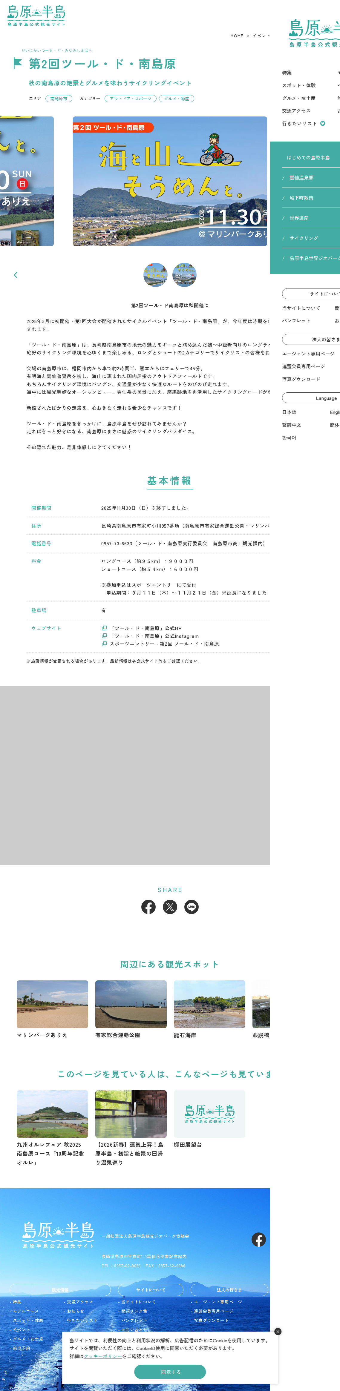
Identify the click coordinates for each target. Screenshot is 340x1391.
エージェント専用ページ (218, 1302)
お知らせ (76, 1311)
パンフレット (134, 1320)
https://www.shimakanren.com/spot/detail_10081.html (209, 1009)
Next (324, 275)
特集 (17, 1302)
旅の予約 (21, 1348)
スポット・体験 (28, 1320)
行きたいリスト (82, 1320)
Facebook (148, 907)
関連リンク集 (134, 1311)
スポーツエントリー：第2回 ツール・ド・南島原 (164, 643)
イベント (261, 36)
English (286, 1311)
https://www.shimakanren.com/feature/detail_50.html (131, 1128)
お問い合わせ (134, 1329)
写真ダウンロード (211, 1320)
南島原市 (58, 99)
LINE (191, 907)
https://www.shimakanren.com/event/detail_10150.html (52, 1128)
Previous (16, 275)
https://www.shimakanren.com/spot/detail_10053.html (288, 1009)
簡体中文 (287, 1329)
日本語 (285, 1302)
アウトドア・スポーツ (130, 99)
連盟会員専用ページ (213, 1311)
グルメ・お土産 (28, 1339)
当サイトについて (139, 1302)
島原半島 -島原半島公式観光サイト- (36, 15)
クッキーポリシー (103, 1356)
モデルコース (26, 1311)
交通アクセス (80, 1302)
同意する (171, 1371)
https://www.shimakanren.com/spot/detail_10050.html (131, 1009)
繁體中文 (287, 1320)
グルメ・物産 (176, 99)
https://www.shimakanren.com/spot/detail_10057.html (209, 1119)
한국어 (285, 1339)
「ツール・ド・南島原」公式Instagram (154, 635)
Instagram (280, 1239)
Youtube (302, 1239)
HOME (237, 36)
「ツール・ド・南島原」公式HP (146, 628)
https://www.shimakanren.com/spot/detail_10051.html (52, 1009)
